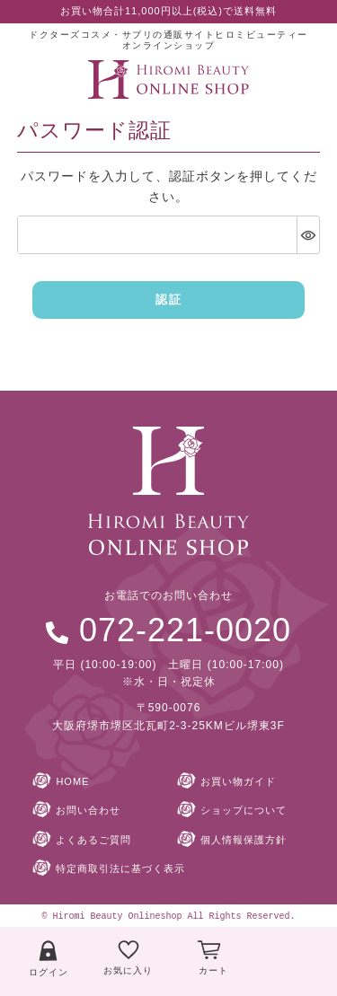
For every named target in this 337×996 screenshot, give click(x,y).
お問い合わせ (88, 810)
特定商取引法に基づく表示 (120, 868)
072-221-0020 (185, 630)
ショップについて (243, 810)
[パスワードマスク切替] (308, 234)
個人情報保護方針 (243, 839)
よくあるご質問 (93, 839)
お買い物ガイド (238, 781)
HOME (72, 781)
